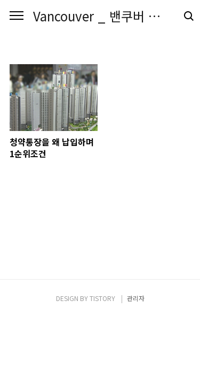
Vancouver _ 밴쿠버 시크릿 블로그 (100, 16)
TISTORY (102, 298)
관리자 (136, 298)
